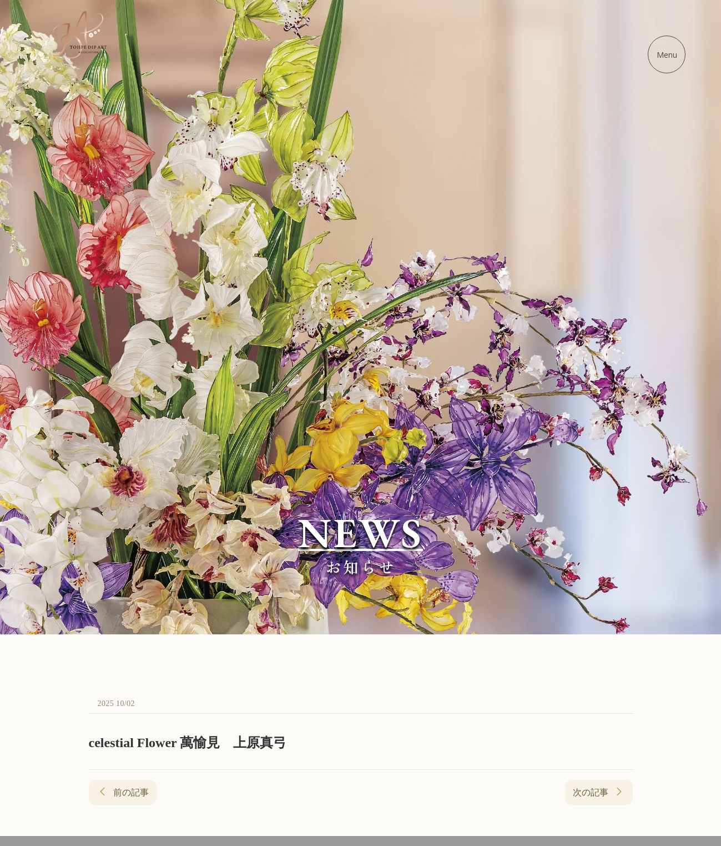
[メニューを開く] (666, 54)
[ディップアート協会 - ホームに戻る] (79, 34)
